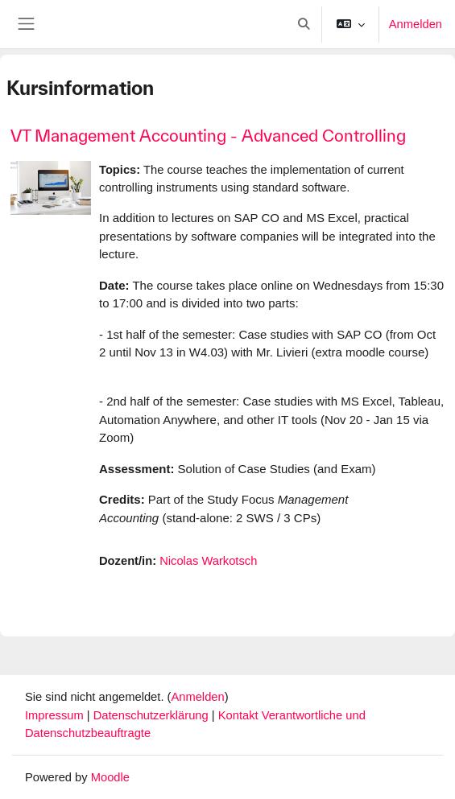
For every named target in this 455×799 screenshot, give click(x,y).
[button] (303, 24)
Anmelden (415, 24)
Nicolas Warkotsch (208, 560)
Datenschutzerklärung (152, 715)
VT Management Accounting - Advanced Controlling (208, 135)
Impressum (56, 715)
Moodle (110, 777)
